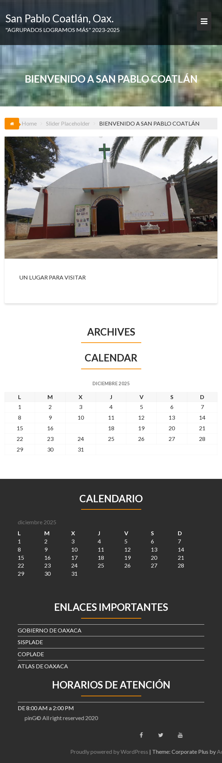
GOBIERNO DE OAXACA (49, 630)
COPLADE (31, 654)
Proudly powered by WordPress (149, 751)
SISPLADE (30, 641)
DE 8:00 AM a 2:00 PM (46, 707)
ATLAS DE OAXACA (43, 666)
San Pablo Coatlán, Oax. (59, 18)
